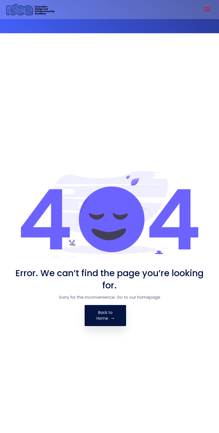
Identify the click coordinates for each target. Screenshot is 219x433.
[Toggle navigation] (207, 9)
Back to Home (105, 315)
